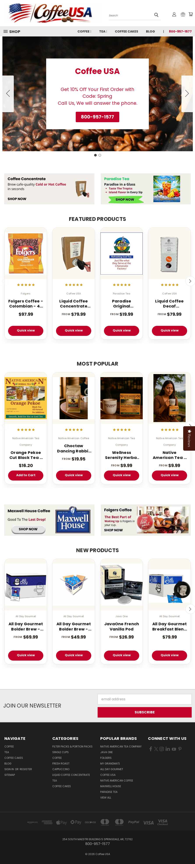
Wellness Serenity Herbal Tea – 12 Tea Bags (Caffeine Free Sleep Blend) (121, 455)
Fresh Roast (61, 763)
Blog (150, 31)
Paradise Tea (109, 792)
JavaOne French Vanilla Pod (121, 626)
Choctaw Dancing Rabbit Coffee (73, 448)
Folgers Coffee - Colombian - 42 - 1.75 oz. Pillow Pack (25, 304)
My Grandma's (110, 763)
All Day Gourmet (111, 769)
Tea (103, 31)
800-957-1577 (180, 31)
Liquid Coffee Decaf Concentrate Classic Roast (169, 304)
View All (105, 797)
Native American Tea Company (121, 746)
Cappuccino (60, 769)
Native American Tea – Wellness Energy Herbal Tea (169, 455)
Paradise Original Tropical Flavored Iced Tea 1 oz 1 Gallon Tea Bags (122, 304)
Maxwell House (110, 786)
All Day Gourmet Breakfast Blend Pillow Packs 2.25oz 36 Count (169, 626)
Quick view (26, 330)
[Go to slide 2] (8, 94)
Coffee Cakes (126, 31)
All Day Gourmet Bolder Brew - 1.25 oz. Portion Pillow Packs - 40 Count (73, 626)
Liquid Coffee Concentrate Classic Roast (73, 304)
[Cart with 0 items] (190, 14)
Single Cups (60, 752)
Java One (106, 752)
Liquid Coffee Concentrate (71, 775)
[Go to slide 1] (95, 155)
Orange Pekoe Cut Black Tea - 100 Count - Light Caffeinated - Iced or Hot (25, 455)
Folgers (106, 758)
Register (26, 769)
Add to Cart (25, 475)
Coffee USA (108, 775)
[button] (97, 117)
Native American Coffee (116, 780)
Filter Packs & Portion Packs (72, 746)
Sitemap (9, 775)
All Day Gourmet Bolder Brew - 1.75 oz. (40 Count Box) (26, 626)
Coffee (84, 31)
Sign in (9, 769)
